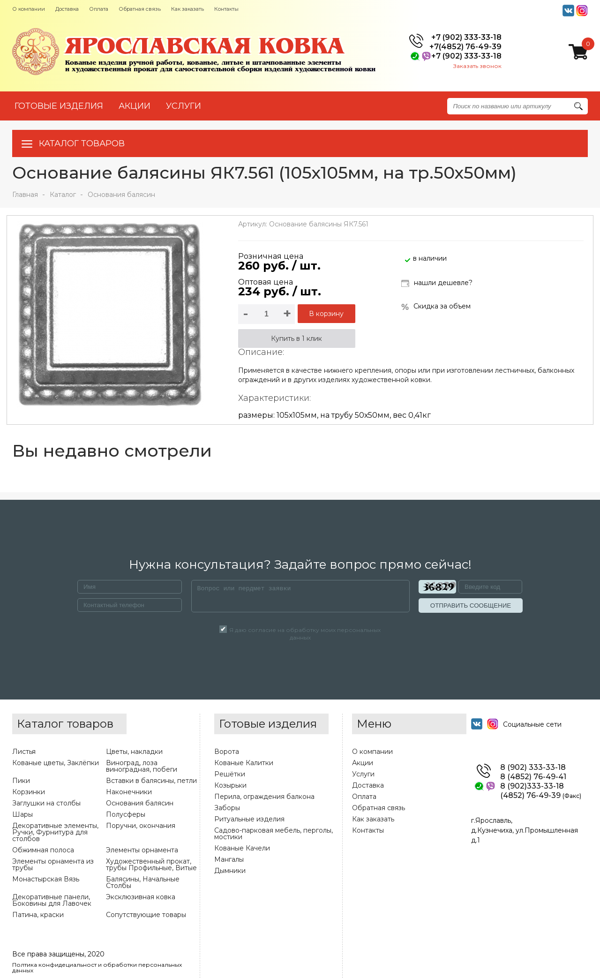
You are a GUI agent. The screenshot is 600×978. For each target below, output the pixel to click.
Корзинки (28, 792)
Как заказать (187, 9)
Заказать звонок (477, 65)
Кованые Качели (242, 848)
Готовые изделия (59, 106)
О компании (28, 9)
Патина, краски (38, 914)
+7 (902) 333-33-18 (466, 37)
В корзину (326, 313)
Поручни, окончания (140, 825)
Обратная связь (140, 9)
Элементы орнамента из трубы (53, 864)
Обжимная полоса (43, 850)
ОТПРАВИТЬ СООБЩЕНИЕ (470, 605)
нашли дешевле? (436, 283)
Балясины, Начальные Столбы (143, 882)
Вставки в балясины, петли (151, 780)
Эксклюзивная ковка (140, 897)
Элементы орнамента (142, 850)
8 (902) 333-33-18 (533, 767)
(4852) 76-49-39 (540, 795)
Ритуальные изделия (249, 819)
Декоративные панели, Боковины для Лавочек (51, 900)
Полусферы (125, 814)
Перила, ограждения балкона (264, 796)
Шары (22, 814)
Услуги (363, 774)
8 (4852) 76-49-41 (533, 777)
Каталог (63, 194)
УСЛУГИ (183, 106)
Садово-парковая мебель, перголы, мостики (273, 833)
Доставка (67, 9)
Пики (21, 780)
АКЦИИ (134, 106)
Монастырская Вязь (45, 879)
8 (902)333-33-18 (532, 786)
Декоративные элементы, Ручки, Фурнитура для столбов (55, 832)
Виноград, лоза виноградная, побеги (141, 766)
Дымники (230, 870)
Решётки (229, 774)
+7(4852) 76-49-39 (465, 47)
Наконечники (129, 792)
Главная (25, 194)
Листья (24, 751)
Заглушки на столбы (46, 803)
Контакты (226, 9)
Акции (362, 763)
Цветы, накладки (134, 751)
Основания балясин (121, 194)
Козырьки (230, 785)
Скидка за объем (436, 306)
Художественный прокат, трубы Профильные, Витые (151, 864)
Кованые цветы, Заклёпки (55, 763)
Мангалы (229, 859)
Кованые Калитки (243, 763)
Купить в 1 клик (296, 338)
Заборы (227, 808)
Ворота (226, 751)
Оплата (98, 9)
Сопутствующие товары (146, 914)
